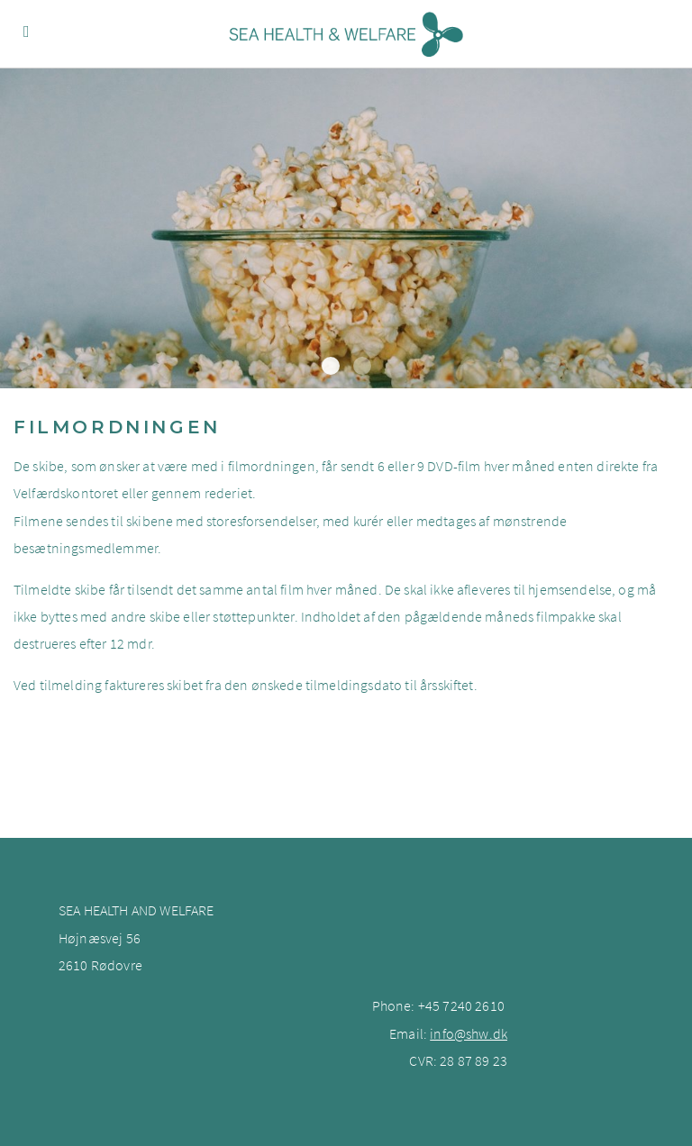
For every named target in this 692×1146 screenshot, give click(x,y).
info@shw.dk (468, 1033)
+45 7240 (446, 1005)
